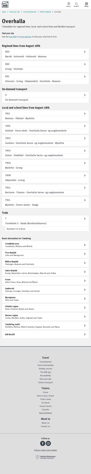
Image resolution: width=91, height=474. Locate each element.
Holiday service (45, 368)
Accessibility (45, 375)
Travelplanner (45, 361)
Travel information (45, 365)
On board (46, 402)
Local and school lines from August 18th (25, 107)
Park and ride (45, 379)
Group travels (46, 406)
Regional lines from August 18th (21, 45)
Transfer (45, 409)
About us (45, 423)
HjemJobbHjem (45, 413)
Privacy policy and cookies (45, 450)
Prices (45, 392)
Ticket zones (45, 399)
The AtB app (45, 372)
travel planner (25, 36)
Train (5, 212)
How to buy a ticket (45, 395)
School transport (45, 382)
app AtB (12, 36)
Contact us (45, 426)
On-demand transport (14, 89)
